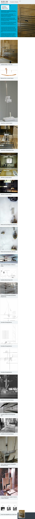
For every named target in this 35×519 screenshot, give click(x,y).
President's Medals (14, 2)
